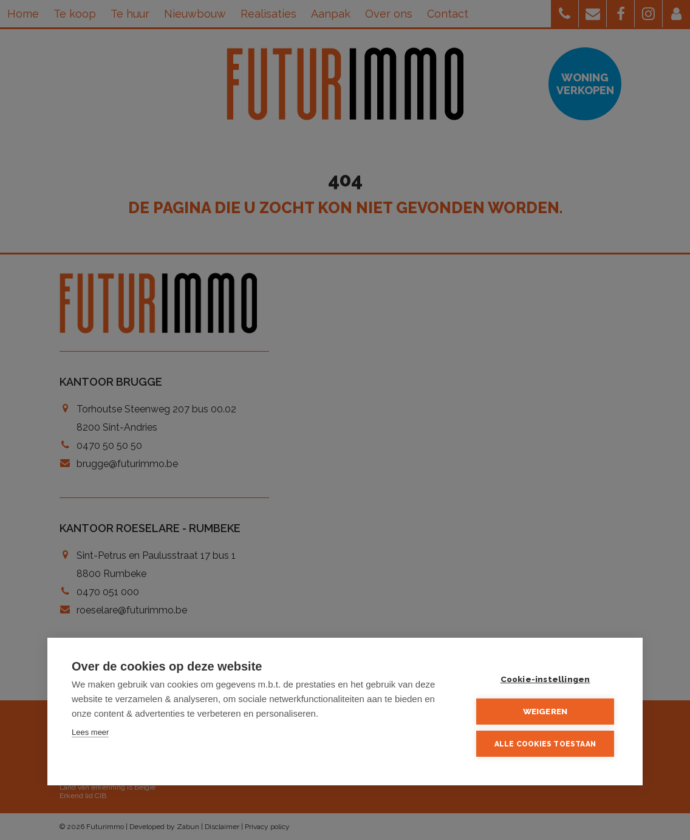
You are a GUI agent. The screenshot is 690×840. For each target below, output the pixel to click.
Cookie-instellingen (545, 679)
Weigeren (545, 711)
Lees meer (90, 732)
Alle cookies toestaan (545, 744)
